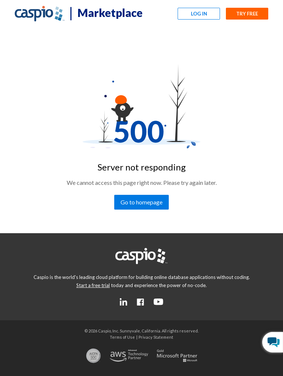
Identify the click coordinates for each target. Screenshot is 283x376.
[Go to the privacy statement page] (156, 337)
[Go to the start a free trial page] (93, 285)
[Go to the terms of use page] (122, 337)
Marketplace (110, 12)
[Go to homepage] (141, 202)
